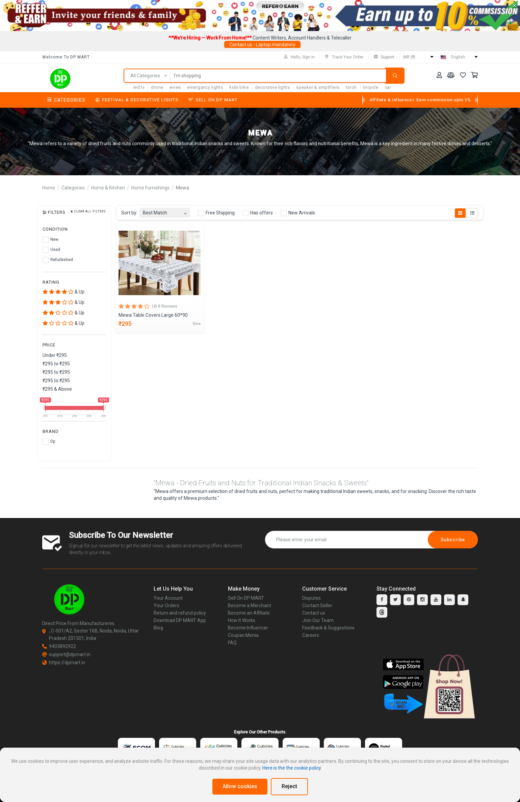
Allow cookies (240, 786)
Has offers (257, 213)
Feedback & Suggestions (328, 627)
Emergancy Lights (205, 87)
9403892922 (59, 646)
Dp (49, 442)
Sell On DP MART (213, 99)
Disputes (311, 598)
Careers (310, 635)
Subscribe (453, 539)
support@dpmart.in (66, 654)
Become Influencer (248, 627)
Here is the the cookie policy (291, 768)
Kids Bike (239, 87)
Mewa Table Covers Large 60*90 (153, 315)
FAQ (232, 642)
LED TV (139, 87)
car (388, 87)
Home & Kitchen (108, 187)
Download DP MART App (180, 620)
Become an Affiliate (249, 613)
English (458, 57)
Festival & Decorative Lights (137, 99)
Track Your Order (344, 57)
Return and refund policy (180, 613)
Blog (158, 627)
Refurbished (58, 260)
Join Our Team (318, 620)
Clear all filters (88, 211)
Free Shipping (216, 213)
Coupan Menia (243, 635)
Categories (66, 100)
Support (384, 57)
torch (351, 87)
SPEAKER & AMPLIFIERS (317, 87)
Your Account (168, 598)
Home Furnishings (150, 187)
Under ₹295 (55, 355)
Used (51, 250)
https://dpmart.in (63, 662)
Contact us (313, 613)
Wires (175, 87)
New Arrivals (298, 213)
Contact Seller (317, 605)
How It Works (241, 620)
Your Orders (166, 605)
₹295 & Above (57, 389)
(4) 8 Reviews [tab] (164, 306)
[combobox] (164, 211)
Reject (289, 786)
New (50, 240)
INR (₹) (409, 57)
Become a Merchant (249, 605)
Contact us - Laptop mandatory (262, 44)
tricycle (370, 87)
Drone (157, 87)
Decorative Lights (272, 87)
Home (48, 187)
